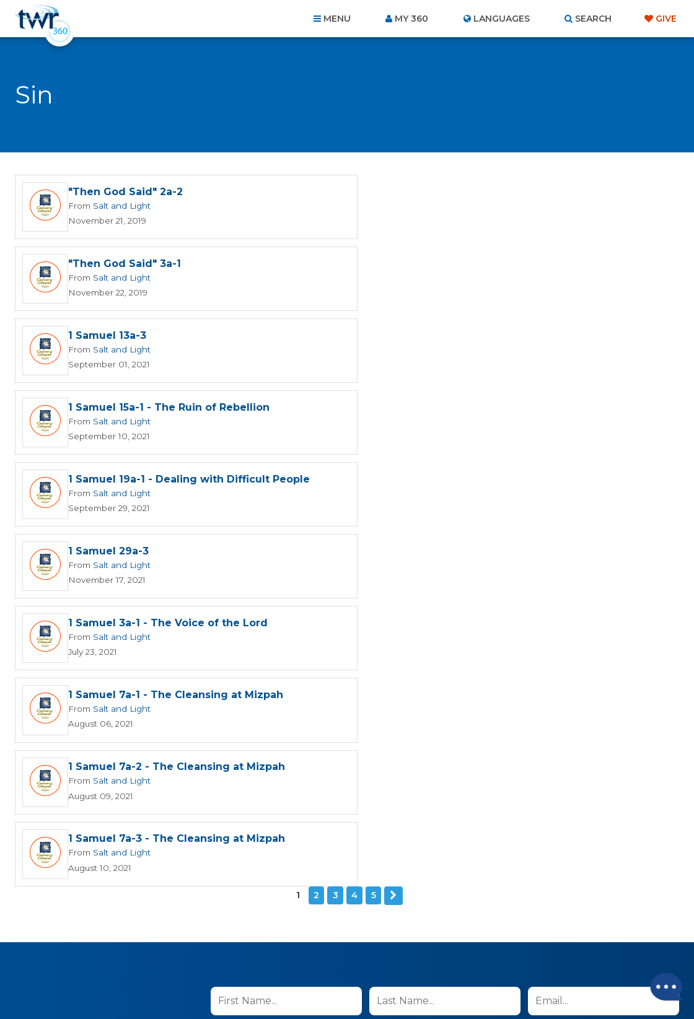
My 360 (411, 18)
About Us (174, 952)
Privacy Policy (455, 739)
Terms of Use (517, 739)
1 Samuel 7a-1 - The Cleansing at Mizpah (511, 410)
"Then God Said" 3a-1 (460, 192)
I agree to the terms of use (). (313, 677)
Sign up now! (253, 706)
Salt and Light (119, 206)
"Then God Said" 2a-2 (125, 192)
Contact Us (242, 952)
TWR (354, 981)
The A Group (437, 981)
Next (393, 539)
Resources (558, 952)
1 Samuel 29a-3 (444, 337)
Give (666, 18)
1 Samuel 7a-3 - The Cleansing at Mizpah (512, 482)
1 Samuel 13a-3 (107, 265)
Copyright (487, 952)
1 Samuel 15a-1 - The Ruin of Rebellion (504, 265)
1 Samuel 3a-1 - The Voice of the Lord (168, 410)
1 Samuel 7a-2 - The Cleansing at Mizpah (176, 482)
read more (385, 677)
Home (121, 952)
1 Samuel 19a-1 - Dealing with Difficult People (189, 337)
